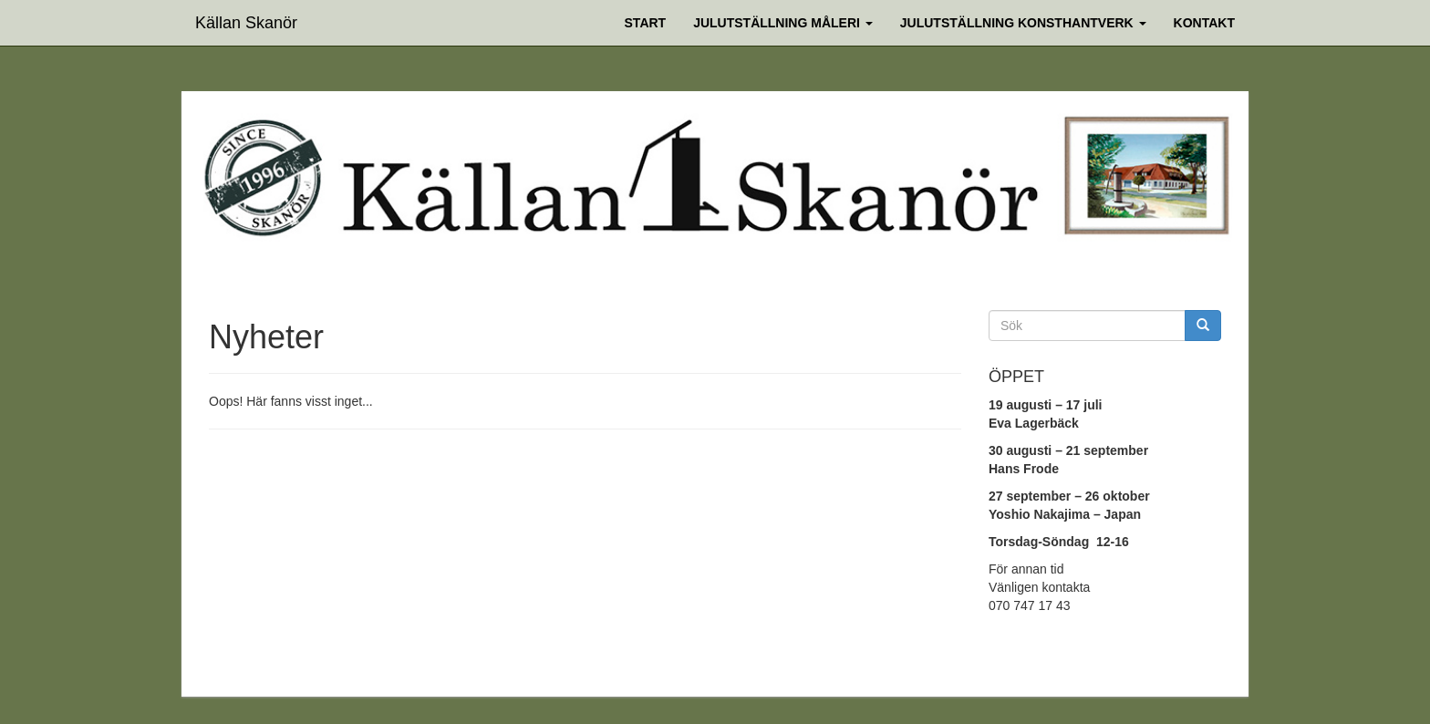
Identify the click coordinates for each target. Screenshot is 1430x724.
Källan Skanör (246, 20)
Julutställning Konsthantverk (1023, 23)
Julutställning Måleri (783, 23)
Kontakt (1204, 23)
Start (646, 23)
